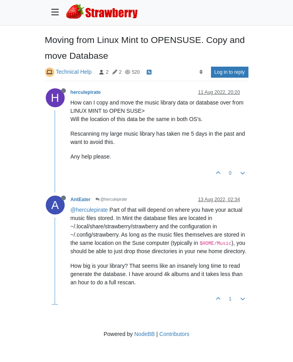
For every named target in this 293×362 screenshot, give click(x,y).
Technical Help (73, 72)
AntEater (81, 199)
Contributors (174, 334)
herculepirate (86, 92)
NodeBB (144, 334)
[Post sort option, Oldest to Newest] (200, 72)
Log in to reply (230, 72)
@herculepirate (111, 199)
